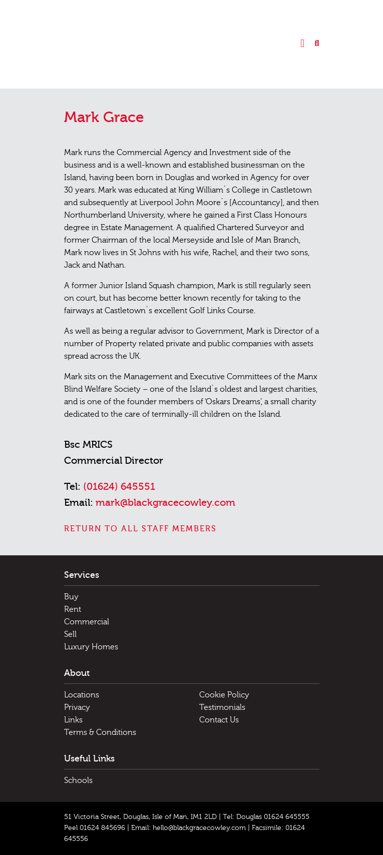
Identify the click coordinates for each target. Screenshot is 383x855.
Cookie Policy (224, 694)
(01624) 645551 (119, 486)
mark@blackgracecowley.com (165, 502)
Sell (70, 634)
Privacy (77, 707)
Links (73, 719)
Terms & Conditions (100, 732)
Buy (71, 596)
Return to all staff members (140, 528)
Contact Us (219, 719)
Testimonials (222, 707)
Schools (78, 780)
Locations (81, 694)
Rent (72, 609)
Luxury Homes (91, 646)
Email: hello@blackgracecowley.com (188, 828)
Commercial (86, 621)
